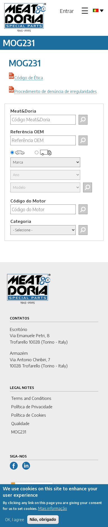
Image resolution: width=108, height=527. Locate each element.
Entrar (67, 11)
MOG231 (18, 431)
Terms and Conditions (31, 398)
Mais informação (52, 511)
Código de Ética (28, 77)
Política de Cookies (28, 415)
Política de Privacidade (31, 406)
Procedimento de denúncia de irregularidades (55, 91)
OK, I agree (14, 523)
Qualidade (20, 423)
